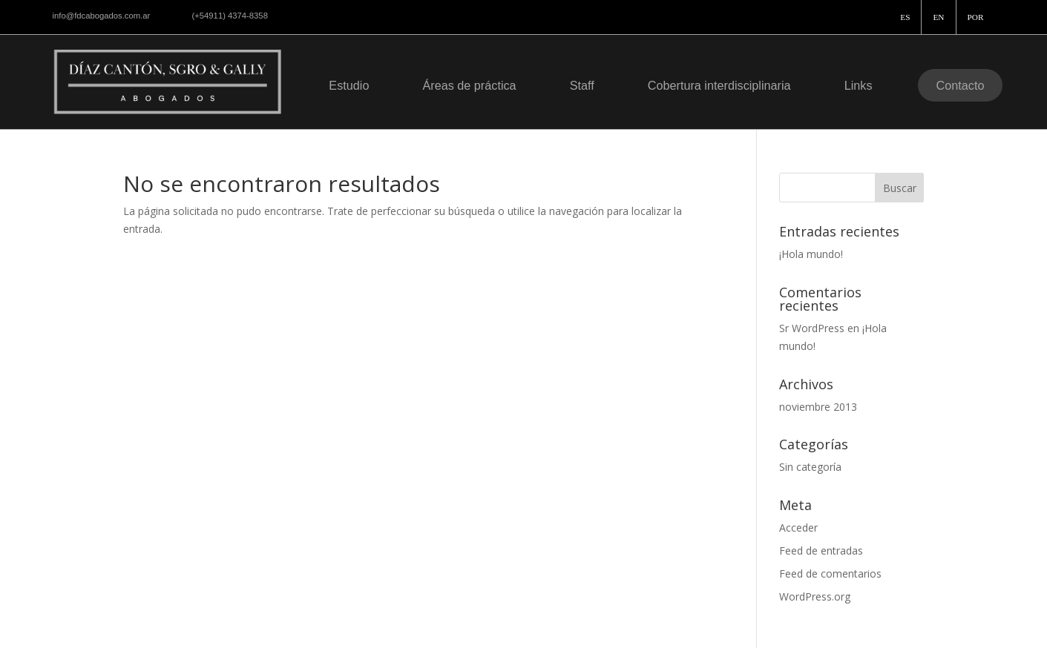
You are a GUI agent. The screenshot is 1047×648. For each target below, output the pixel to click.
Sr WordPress (811, 328)
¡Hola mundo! (811, 254)
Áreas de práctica (469, 85)
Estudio (349, 85)
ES (905, 17)
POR (976, 17)
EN (938, 17)
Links (858, 85)
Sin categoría (810, 467)
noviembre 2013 (818, 407)
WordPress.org (814, 596)
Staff (582, 85)
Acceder (798, 527)
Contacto (960, 85)
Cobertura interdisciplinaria (719, 85)
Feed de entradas (821, 550)
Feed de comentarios (830, 573)
